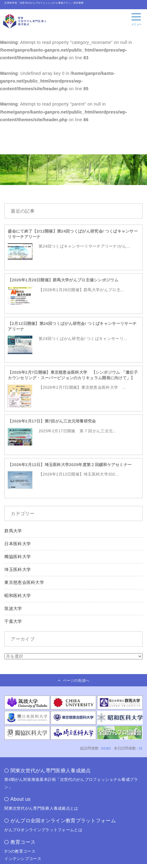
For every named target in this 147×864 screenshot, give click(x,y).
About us (20, 799)
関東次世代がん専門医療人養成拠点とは (41, 808)
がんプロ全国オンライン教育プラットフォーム (63, 820)
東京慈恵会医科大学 (24, 582)
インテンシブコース (22, 858)
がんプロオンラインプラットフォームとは (43, 829)
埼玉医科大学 (17, 569)
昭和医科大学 (17, 595)
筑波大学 (13, 608)
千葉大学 (13, 621)
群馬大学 (13, 530)
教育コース (23, 842)
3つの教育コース (19, 851)
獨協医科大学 (17, 556)
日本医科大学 (17, 543)
